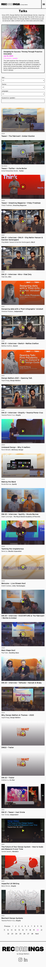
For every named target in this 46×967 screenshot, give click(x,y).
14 (15, 930)
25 (20, 934)
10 (41, 926)
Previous (7, 926)
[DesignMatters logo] (14, 4)
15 (19, 930)
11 (4, 930)
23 (12, 934)
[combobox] (23, 81)
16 (23, 930)
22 (8, 934)
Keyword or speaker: (8, 98)
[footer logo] (23, 949)
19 (34, 930)
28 (32, 934)
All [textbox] (3, 81)
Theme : (4, 84)
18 (30, 930)
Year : (3, 78)
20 (38, 930)
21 (41, 930)
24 (16, 934)
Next (37, 934)
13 (11, 930)
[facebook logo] (20, 960)
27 (28, 934)
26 (24, 934)
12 (8, 930)
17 (26, 930)
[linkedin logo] (26, 960)
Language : (5, 91)
